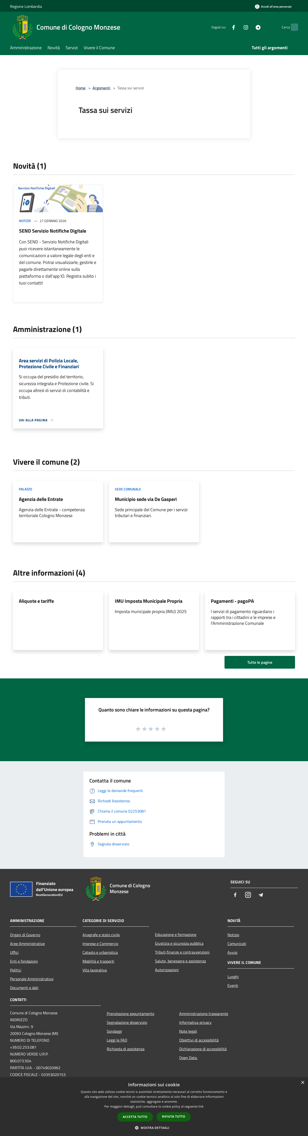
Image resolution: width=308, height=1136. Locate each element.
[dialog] (154, 1106)
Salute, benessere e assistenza (180, 961)
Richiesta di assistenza (125, 1049)
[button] (154, 1127)
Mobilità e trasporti (98, 961)
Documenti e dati (24, 988)
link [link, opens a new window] (201, 1106)
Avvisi (232, 952)
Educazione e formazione (175, 934)
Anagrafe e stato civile (101, 935)
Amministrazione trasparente (203, 1014)
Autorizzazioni (167, 970)
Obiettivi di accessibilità (199, 1040)
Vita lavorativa (95, 970)
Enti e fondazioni (24, 961)
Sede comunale (128, 489)
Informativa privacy (195, 1022)
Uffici (14, 952)
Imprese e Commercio (100, 944)
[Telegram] (248, 27)
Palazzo (25, 489)
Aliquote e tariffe (36, 601)
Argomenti (101, 88)
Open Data (188, 1058)
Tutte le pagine (259, 662)
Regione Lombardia (26, 6)
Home (80, 88)
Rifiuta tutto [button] (173, 1116)
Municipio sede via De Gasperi (146, 499)
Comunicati (236, 944)
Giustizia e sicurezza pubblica (179, 943)
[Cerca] (292, 27)
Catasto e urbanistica (100, 952)
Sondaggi (114, 1031)
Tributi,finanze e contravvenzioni (182, 952)
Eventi (232, 985)
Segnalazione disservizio (127, 1022)
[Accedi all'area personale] (273, 6)
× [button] (302, 1083)
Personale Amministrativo (31, 979)
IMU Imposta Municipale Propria (148, 601)
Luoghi (233, 977)
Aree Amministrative (27, 944)
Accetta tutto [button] (135, 1117)
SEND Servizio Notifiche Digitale (52, 231)
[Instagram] (236, 27)
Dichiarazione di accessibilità (203, 1049)
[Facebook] (224, 27)
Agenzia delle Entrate (41, 499)
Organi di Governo (25, 935)
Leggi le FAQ (117, 1040)
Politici (15, 970)
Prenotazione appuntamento (130, 1014)
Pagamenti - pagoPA (232, 601)
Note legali (188, 1031)
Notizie (25, 220)
